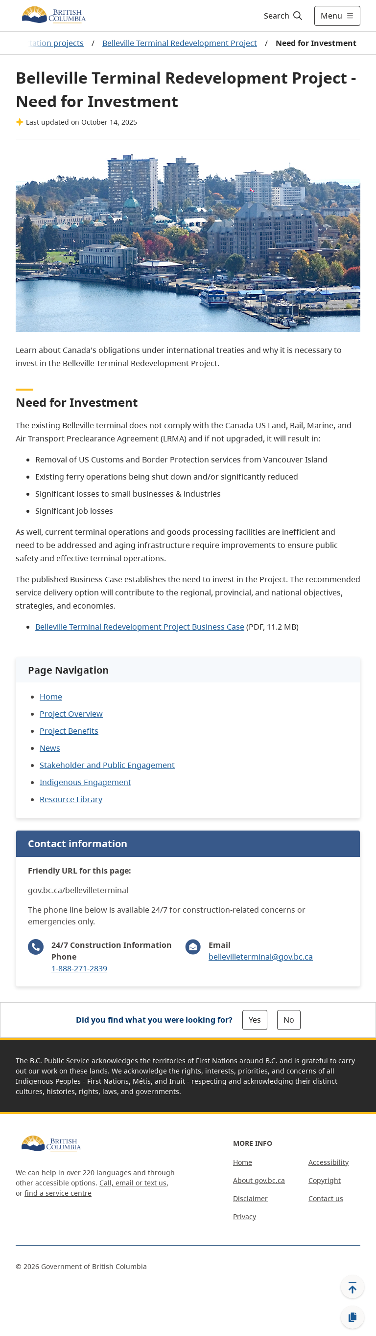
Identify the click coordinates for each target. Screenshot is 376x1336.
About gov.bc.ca (259, 1180)
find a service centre (58, 1193)
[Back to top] (352, 1286)
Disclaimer (250, 1198)
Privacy (244, 1216)
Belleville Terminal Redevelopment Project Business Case (139, 626)
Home (242, 1162)
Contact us (325, 1198)
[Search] (283, 15)
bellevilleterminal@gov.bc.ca (261, 956)
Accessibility (328, 1162)
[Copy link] (352, 1317)
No (288, 1019)
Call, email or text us (132, 1182)
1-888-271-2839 (79, 968)
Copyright (324, 1180)
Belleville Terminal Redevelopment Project (179, 43)
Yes (255, 1019)
